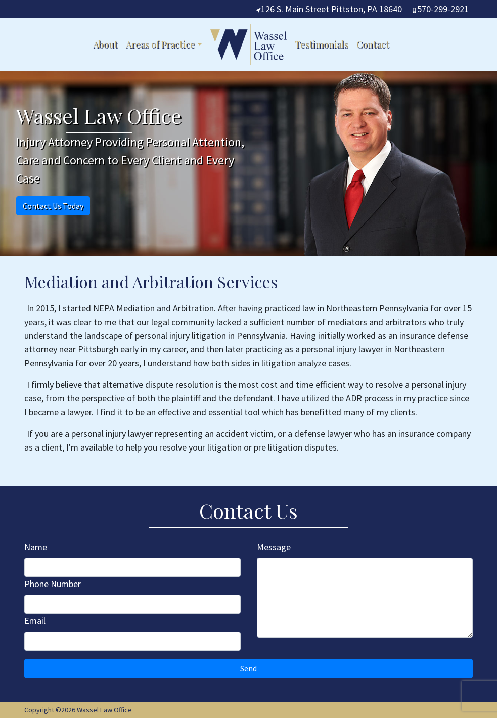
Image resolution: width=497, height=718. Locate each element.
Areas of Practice (160, 44)
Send (248, 668)
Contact (372, 44)
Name (35, 547)
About (105, 44)
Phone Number (52, 584)
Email (35, 620)
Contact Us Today (53, 206)
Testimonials (321, 44)
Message (274, 547)
